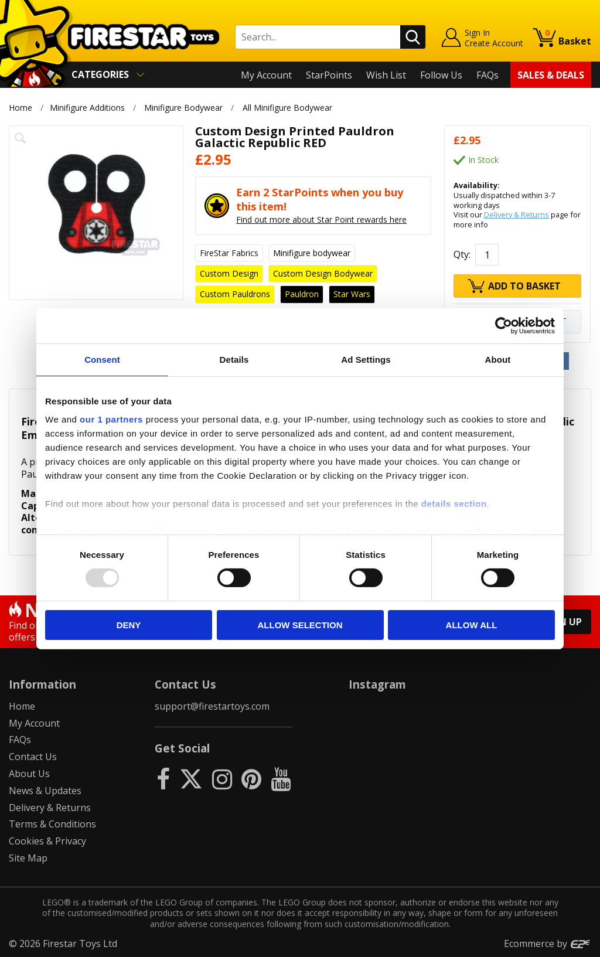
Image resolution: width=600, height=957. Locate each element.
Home (20, 107)
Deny (129, 625)
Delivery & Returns (516, 214)
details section (454, 504)
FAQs (487, 75)
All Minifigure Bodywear (287, 107)
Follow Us (441, 75)
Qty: (462, 254)
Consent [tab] (102, 359)
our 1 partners (111, 419)
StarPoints (329, 75)
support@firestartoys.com (212, 706)
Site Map (28, 858)
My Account (266, 75)
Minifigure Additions (87, 107)
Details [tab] (234, 359)
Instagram (377, 684)
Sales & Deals (550, 75)
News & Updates (45, 790)
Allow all (471, 625)
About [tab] (498, 359)
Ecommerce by (547, 943)
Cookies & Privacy (47, 841)
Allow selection (300, 625)
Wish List (386, 75)
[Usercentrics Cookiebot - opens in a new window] (503, 325)
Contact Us (33, 756)
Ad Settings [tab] (365, 359)
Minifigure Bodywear (183, 107)
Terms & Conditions (52, 824)
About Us (29, 773)
